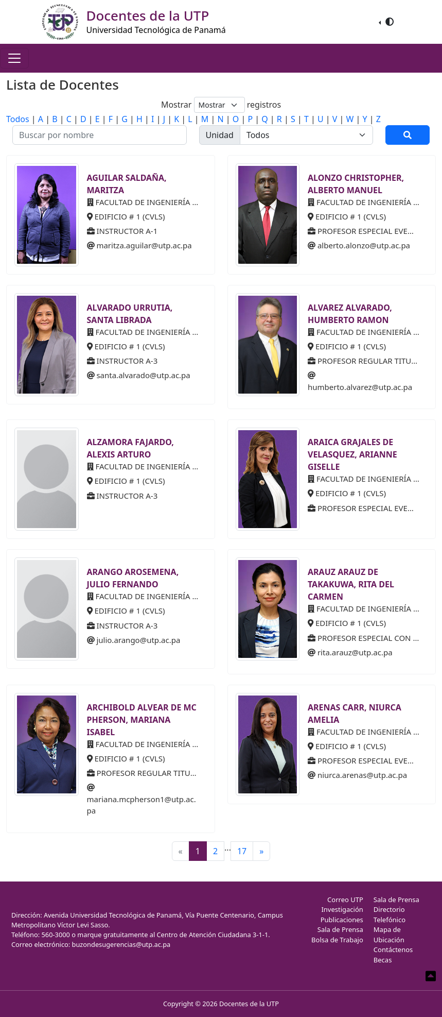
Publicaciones (342, 919)
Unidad (220, 135)
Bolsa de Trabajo (337, 939)
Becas (383, 959)
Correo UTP (345, 899)
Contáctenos (393, 949)
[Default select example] (219, 105)
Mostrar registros (221, 105)
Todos (17, 119)
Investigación (342, 909)
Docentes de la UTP (249, 1003)
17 (241, 851)
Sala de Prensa (340, 929)
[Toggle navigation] (14, 58)
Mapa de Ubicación (389, 934)
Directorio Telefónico (389, 914)
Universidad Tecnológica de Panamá (156, 30)
